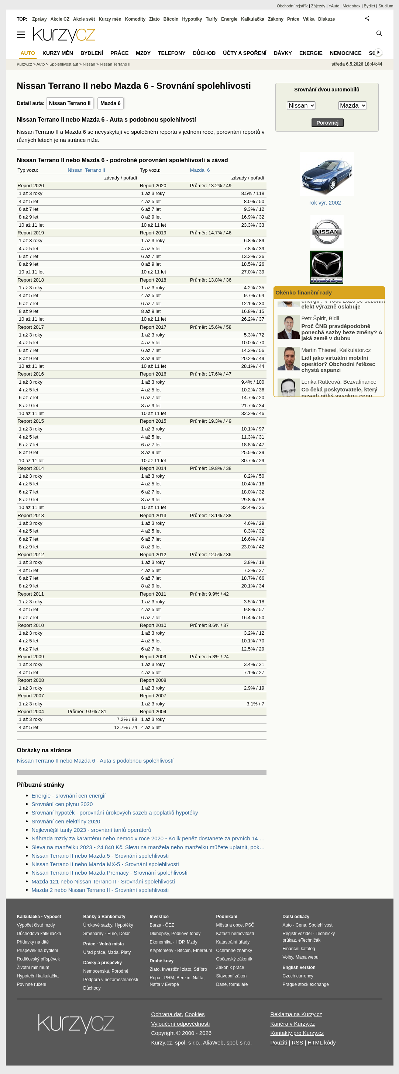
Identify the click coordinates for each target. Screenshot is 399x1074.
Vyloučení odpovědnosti (180, 1024)
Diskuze (326, 19)
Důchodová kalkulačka (39, 933)
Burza (155, 925)
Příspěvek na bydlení (37, 950)
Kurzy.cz (24, 64)
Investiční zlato (176, 969)
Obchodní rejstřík (292, 6)
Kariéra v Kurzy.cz (292, 1024)
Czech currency (298, 976)
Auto (41, 64)
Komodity (135, 19)
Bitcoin (171, 19)
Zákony (275, 19)
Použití (278, 1042)
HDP (180, 942)
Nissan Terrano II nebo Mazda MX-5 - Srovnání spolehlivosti (105, 864)
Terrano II (95, 170)
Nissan (75, 170)
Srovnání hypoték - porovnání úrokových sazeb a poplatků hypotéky (115, 812)
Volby (288, 957)
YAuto (334, 6)
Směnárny (93, 933)
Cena (301, 925)
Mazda (197, 170)
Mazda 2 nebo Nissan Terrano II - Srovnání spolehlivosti (100, 890)
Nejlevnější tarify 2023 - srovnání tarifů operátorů (91, 830)
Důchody (92, 988)
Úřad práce (94, 952)
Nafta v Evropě (164, 984)
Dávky (283, 53)
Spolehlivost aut (63, 64)
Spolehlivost (321, 925)
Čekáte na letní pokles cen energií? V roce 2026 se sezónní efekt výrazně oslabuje (343, 319)
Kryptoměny (161, 950)
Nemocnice (346, 53)
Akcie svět (84, 19)
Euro (112, 933)
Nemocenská (96, 971)
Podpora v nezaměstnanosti (110, 979)
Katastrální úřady (233, 942)
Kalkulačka (252, 19)
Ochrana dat (166, 1014)
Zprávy (39, 19)
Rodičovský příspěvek (38, 959)
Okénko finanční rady (304, 292)
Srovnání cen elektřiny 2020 (66, 821)
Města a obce (229, 925)
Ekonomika (161, 942)
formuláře (238, 984)
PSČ (249, 925)
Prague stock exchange (306, 984)
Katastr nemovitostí (235, 933)
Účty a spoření (244, 53)
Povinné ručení (32, 984)
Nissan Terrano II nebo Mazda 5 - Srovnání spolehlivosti (100, 855)
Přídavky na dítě (33, 942)
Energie (229, 19)
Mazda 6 (110, 103)
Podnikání (226, 916)
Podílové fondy (185, 933)
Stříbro (200, 969)
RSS (297, 1042)
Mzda (113, 952)
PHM (169, 977)
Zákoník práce (230, 967)
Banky (90, 916)
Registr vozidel (297, 933)
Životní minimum (33, 967)
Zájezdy (318, 6)
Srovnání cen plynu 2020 (62, 804)
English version (299, 967)
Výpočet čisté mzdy (36, 925)
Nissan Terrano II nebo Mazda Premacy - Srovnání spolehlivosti (110, 872)
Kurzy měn (110, 19)
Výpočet (52, 916)
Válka (308, 19)
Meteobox (351, 6)
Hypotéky (192, 19)
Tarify (211, 19)
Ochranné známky (234, 950)
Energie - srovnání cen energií (69, 795)
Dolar (124, 933)
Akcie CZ (60, 19)
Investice (159, 916)
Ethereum (202, 950)
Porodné (119, 971)
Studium (385, 6)
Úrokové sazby (97, 925)
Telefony (172, 53)
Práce (293, 19)
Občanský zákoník (234, 959)
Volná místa (111, 943)
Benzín (183, 977)
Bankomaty (113, 916)
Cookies (194, 1014)
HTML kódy (322, 1042)
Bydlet (369, 6)
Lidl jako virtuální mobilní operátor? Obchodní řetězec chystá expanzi (338, 383)
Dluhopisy (159, 933)
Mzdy (143, 53)
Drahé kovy (162, 960)
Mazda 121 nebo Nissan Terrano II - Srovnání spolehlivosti (103, 881)
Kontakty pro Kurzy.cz (297, 1033)
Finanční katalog (299, 948)
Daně (221, 984)
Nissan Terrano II (70, 103)
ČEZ (169, 925)
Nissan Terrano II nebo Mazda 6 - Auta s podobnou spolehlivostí (95, 760)
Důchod (204, 53)
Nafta (198, 977)
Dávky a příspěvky (102, 962)
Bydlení (91, 53)
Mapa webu (307, 957)
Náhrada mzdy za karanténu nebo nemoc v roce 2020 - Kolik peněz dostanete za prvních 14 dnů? (149, 838)
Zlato (154, 19)
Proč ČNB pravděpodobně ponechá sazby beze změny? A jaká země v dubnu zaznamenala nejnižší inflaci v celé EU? (330, 357)
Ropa (155, 977)
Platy (126, 952)
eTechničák (309, 940)
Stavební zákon (231, 976)
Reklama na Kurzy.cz (296, 1014)
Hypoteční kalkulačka (38, 976)
